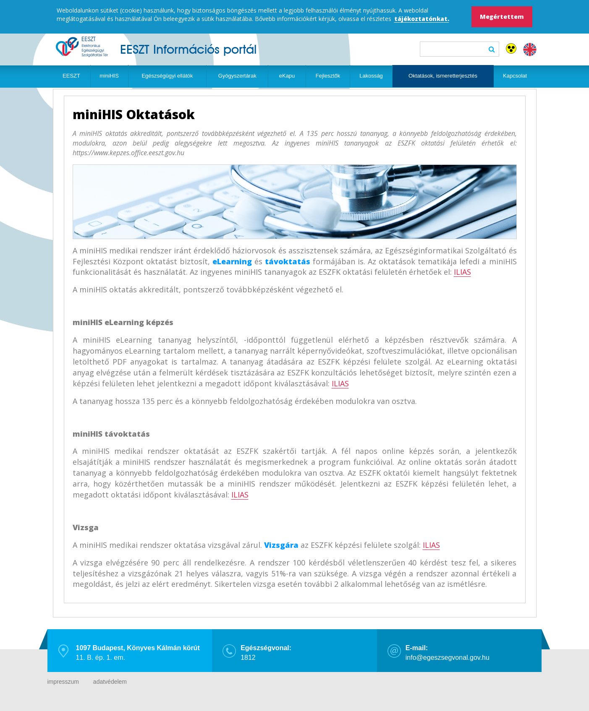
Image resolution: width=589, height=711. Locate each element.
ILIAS (462, 272)
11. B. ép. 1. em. (138, 652)
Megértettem (502, 17)
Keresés (492, 49)
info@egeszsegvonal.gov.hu (448, 652)
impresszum (63, 681)
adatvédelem (110, 681)
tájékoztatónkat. (421, 19)
